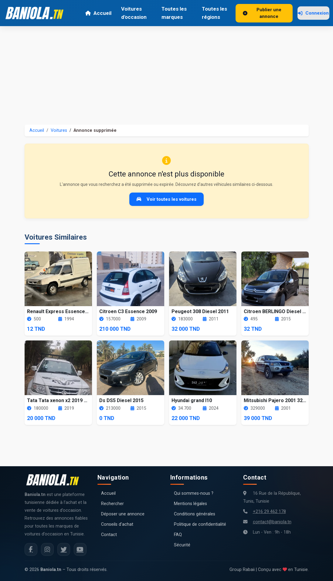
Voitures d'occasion (134, 13)
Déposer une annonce (122, 514)
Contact (109, 534)
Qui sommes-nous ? (193, 493)
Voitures (59, 130)
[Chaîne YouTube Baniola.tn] (80, 549)
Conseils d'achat (117, 524)
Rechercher (112, 503)
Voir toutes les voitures (166, 199)
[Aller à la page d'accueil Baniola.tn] (55, 480)
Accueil (98, 13)
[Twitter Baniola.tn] (63, 549)
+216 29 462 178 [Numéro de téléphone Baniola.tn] (269, 511)
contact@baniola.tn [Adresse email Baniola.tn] (272, 522)
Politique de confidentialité (200, 524)
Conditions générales (194, 514)
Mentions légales (190, 503)
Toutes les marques (174, 13)
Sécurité (182, 545)
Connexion (313, 13)
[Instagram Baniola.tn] (47, 549)
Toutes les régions (214, 13)
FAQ (178, 534)
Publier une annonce (262, 13)
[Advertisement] (166, 71)
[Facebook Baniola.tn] (31, 549)
